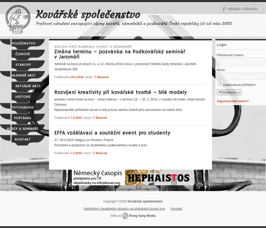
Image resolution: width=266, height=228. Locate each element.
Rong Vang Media (142, 216)
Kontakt (23, 139)
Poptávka (22, 118)
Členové (22, 54)
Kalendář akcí (22, 75)
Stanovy (23, 64)
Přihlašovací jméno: (230, 55)
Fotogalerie (22, 107)
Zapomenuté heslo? (233, 101)
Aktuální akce (28, 86)
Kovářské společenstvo (88, 14)
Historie (23, 96)
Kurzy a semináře (22, 128)
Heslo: (221, 70)
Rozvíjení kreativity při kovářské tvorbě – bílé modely (120, 92)
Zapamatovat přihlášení (239, 85)
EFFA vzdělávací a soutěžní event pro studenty (112, 133)
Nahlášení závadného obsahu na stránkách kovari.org (124, 209)
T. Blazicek (101, 77)
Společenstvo (22, 43)
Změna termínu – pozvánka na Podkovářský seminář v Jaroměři (119, 54)
